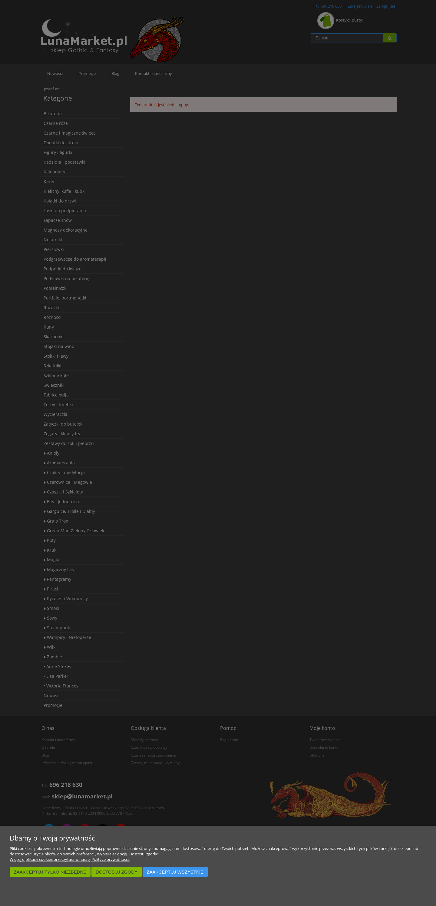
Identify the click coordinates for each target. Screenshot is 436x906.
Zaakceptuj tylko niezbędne (50, 871)
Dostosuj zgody (116, 871)
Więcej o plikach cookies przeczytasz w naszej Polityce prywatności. (70, 859)
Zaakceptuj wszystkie (175, 871)
